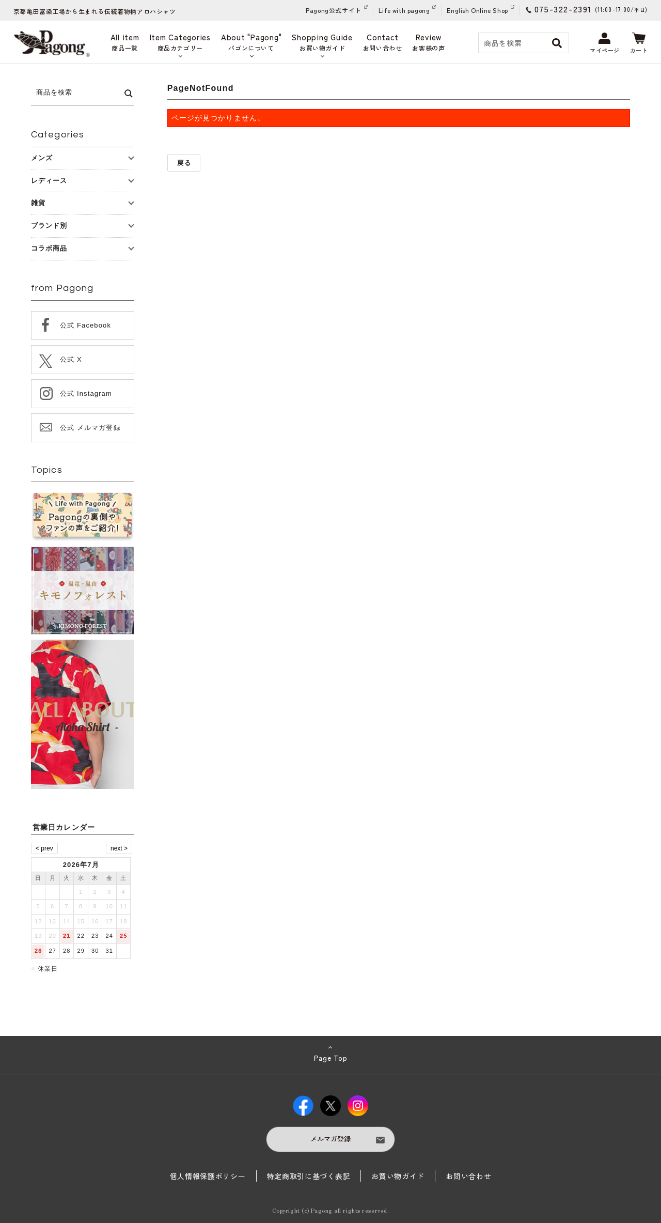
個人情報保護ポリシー (208, 1176)
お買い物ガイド (397, 1176)
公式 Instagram (86, 393)
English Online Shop (477, 10)
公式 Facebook (85, 325)
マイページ (605, 43)
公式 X (71, 359)
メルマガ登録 (330, 1138)
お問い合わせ (468, 1176)
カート (639, 43)
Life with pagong (404, 10)
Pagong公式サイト (333, 10)
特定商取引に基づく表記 (309, 1176)
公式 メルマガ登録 (90, 427)
